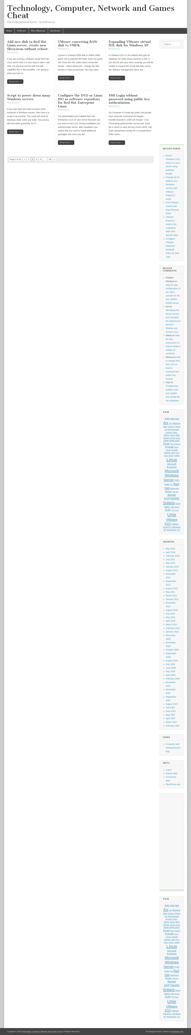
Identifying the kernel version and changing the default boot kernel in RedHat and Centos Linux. (173, 321)
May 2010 (170, 617)
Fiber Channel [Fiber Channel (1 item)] (175, 444)
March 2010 (171, 624)
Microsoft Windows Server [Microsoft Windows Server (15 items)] (171, 475)
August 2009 (172, 660)
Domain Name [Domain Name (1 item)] (175, 438)
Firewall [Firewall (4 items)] (169, 447)
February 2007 (173, 726)
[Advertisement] (172, 99)
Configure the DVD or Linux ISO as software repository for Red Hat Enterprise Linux (80, 100)
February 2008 (173, 678)
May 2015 (170, 563)
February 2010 (173, 628)
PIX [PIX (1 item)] (171, 484)
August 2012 (172, 588)
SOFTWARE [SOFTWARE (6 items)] (172, 498)
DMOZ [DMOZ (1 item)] (172, 435)
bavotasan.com (177, 1032)
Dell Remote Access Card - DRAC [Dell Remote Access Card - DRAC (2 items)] (171, 432)
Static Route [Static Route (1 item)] (175, 507)
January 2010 (172, 631)
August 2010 (172, 610)
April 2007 (170, 718)
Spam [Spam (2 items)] (177, 503)
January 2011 (172, 599)
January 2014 (172, 566)
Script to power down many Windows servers (28, 97)
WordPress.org (173, 784)
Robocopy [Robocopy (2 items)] (174, 488)
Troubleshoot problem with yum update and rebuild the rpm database (173, 393)
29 (50, 159)
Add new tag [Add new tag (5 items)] (171, 418)
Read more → (15, 81)
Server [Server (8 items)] (171, 495)
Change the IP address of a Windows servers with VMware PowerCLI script (172, 188)
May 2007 (170, 715)
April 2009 (170, 675)
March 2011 (171, 595)
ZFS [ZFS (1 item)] (178, 530)
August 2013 (172, 570)
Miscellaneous (38, 31)
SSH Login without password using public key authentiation (129, 98)
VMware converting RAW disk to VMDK (77, 43)
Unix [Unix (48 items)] (171, 514)
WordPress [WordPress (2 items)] (171, 530)
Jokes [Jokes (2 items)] (177, 455)
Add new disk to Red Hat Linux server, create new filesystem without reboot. (28, 45)
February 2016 (173, 556)
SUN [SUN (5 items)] (167, 510)
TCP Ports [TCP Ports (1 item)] (175, 510)
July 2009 (170, 664)
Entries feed (171, 773)
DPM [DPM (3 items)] (166, 440)
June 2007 (171, 711)
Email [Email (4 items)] (166, 443)
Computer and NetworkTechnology (173, 748)
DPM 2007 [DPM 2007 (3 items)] (174, 440)
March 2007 (171, 722)
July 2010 (170, 613)
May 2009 (170, 671)
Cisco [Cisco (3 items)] (177, 426)
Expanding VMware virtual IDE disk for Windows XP (130, 43)
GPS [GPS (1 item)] (177, 453)
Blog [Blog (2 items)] (165, 427)
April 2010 (170, 621)
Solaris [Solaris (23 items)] (169, 503)
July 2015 (170, 559)
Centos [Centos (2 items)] (171, 427)
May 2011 (170, 592)
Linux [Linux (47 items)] (171, 459)
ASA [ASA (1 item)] (170, 423)
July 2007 (170, 707)
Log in (169, 770)
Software (21, 31)
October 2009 (172, 650)
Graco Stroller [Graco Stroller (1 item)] (169, 456)
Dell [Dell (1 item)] (165, 430)
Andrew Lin (14, 52)
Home (9, 31)
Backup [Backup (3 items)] (176, 423)
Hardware (55, 31)
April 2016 (170, 552)
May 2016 (170, 548)
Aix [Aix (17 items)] (165, 423)
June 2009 (171, 668)
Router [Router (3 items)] (168, 491)
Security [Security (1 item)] (175, 492)
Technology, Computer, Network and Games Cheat (91, 12)
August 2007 (172, 704)
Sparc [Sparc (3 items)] (167, 507)
